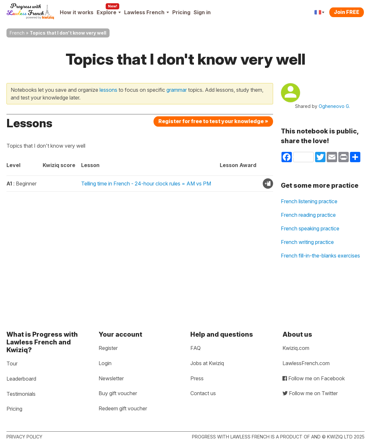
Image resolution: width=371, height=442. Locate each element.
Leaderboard (21, 378)
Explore (109, 12)
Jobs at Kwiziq (207, 363)
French (17, 33)
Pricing (181, 12)
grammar (176, 90)
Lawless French (146, 12)
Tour (11, 363)
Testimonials (21, 394)
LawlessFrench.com (306, 363)
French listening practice (309, 201)
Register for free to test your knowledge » (213, 121)
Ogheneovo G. (334, 106)
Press (197, 378)
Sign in (202, 12)
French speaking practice (310, 228)
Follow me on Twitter (310, 393)
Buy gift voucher (118, 393)
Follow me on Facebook (313, 378)
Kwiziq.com (295, 348)
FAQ (195, 348)
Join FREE (346, 12)
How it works (76, 12)
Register (108, 348)
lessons (108, 90)
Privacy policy (24, 436)
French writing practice (307, 242)
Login (105, 363)
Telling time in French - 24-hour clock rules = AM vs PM (146, 183)
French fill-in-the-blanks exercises (320, 255)
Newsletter (111, 378)
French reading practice (308, 215)
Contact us (203, 393)
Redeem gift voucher (123, 408)
